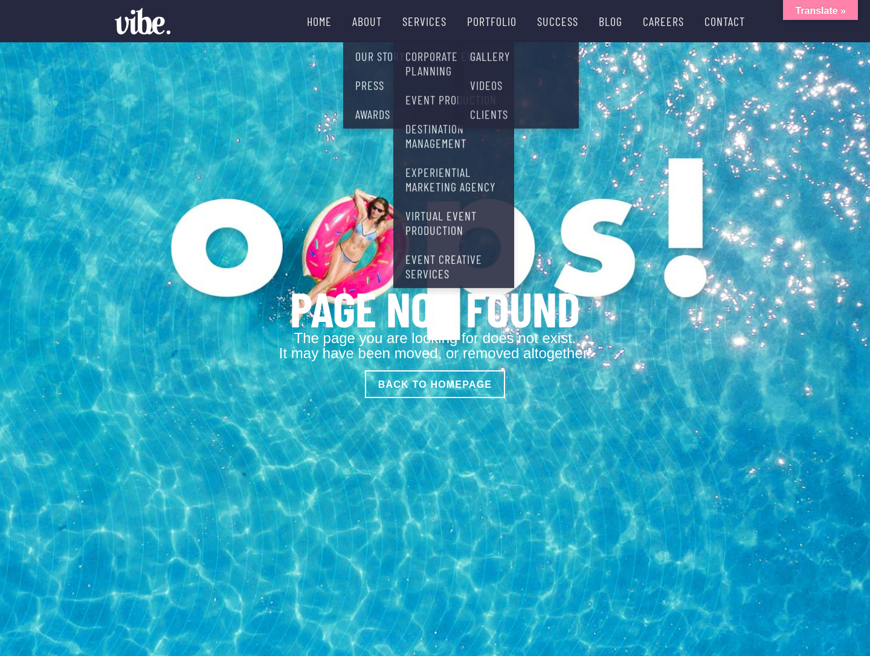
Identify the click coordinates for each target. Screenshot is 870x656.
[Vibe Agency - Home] (142, 21)
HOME (319, 21)
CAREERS (663, 21)
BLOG (610, 21)
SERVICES (424, 21)
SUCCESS (557, 21)
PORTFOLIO (492, 21)
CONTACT (724, 21)
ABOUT (367, 21)
